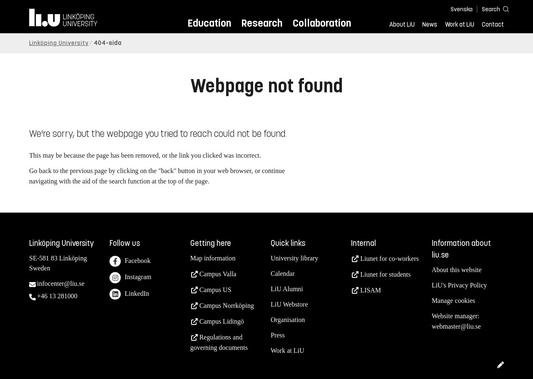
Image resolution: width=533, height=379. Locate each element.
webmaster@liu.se (456, 326)
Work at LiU (459, 24)
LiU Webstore (289, 304)
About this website (457, 269)
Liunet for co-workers (389, 258)
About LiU (402, 24)
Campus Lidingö (221, 321)
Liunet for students (385, 274)
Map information (213, 258)
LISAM (370, 290)
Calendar (283, 273)
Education (209, 23)
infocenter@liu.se (61, 283)
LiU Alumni (287, 288)
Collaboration (322, 23)
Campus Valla (218, 273)
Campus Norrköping (226, 305)
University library (294, 258)
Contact (493, 24)
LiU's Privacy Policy (459, 285)
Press (278, 335)
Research (261, 23)
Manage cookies (453, 300)
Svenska (462, 9)
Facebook (130, 261)
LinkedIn (129, 294)
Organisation (288, 319)
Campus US (215, 289)
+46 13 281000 (57, 296)
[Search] (491, 9)
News (429, 24)
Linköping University (59, 43)
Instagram (130, 277)
